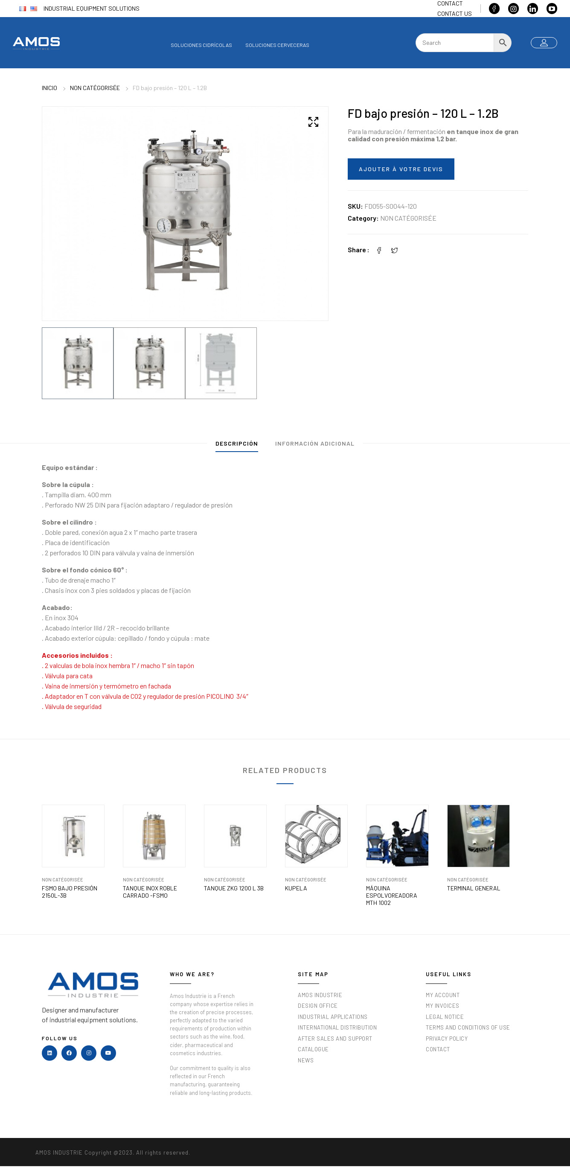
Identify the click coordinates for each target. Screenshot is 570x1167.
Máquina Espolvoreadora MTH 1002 (391, 895)
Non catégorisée (95, 87)
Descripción (236, 443)
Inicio (49, 87)
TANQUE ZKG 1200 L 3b (234, 888)
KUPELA (296, 888)
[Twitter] (394, 249)
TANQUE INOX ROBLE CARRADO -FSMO (150, 892)
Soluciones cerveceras (277, 45)
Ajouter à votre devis (401, 168)
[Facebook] (379, 249)
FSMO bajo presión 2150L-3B (69, 892)
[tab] (237, 445)
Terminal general (473, 888)
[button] (313, 121)
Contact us (454, 13)
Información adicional (315, 443)
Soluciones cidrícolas (201, 45)
